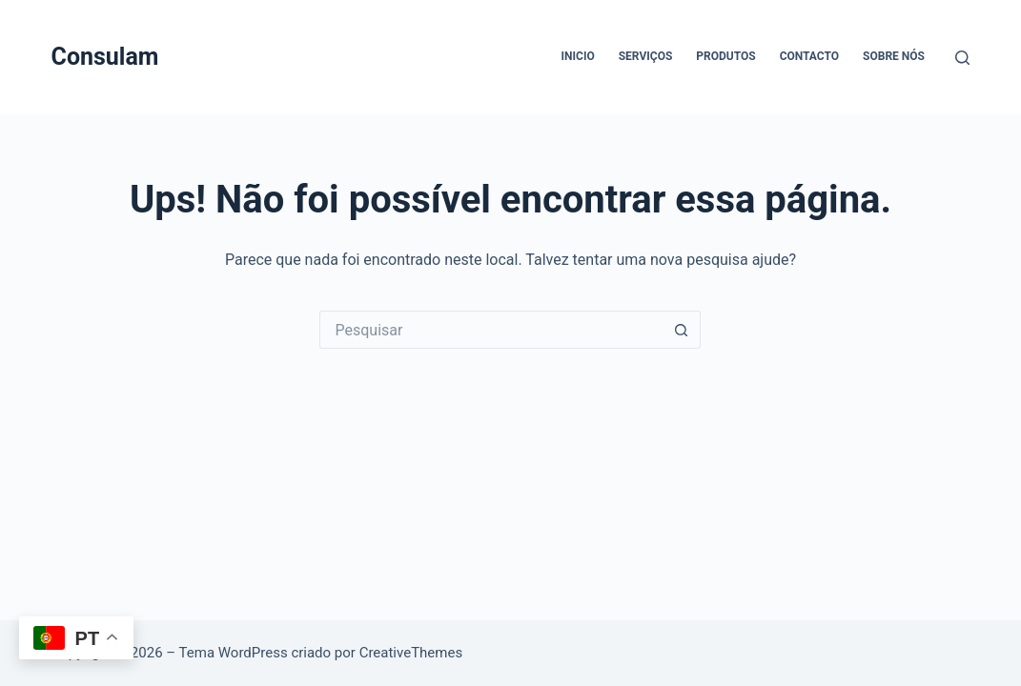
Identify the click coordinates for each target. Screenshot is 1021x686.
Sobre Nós (894, 56)
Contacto (809, 56)
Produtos (725, 56)
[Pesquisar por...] (491, 330)
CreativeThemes (411, 652)
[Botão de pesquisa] (682, 330)
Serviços (646, 56)
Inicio (578, 56)
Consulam (105, 57)
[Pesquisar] (962, 57)
